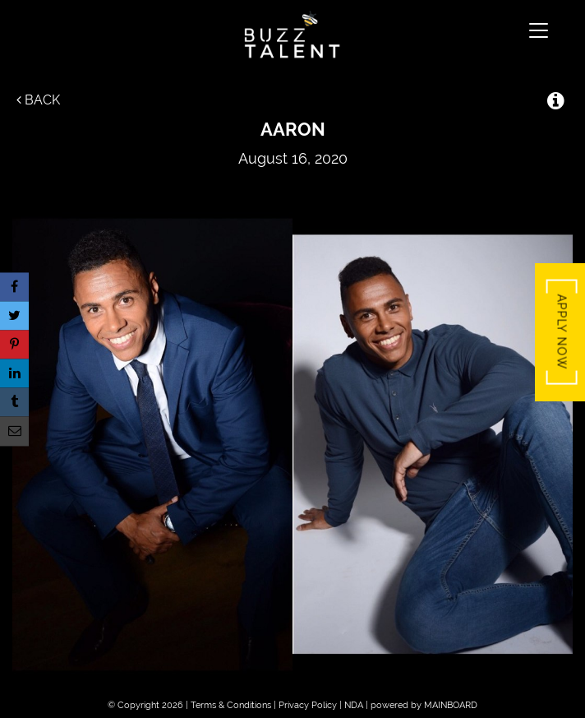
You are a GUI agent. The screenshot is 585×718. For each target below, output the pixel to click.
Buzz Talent (292, 34)
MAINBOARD (450, 705)
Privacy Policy (308, 705)
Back (38, 100)
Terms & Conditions (231, 705)
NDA (353, 705)
